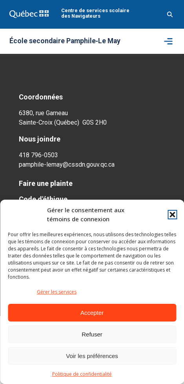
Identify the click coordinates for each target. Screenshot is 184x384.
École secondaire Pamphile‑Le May (64, 41)
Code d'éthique (43, 199)
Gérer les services (57, 291)
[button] (172, 215)
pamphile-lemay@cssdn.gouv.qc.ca (67, 164)
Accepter (92, 312)
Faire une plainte (46, 183)
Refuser (92, 334)
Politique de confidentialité (82, 374)
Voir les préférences (92, 356)
